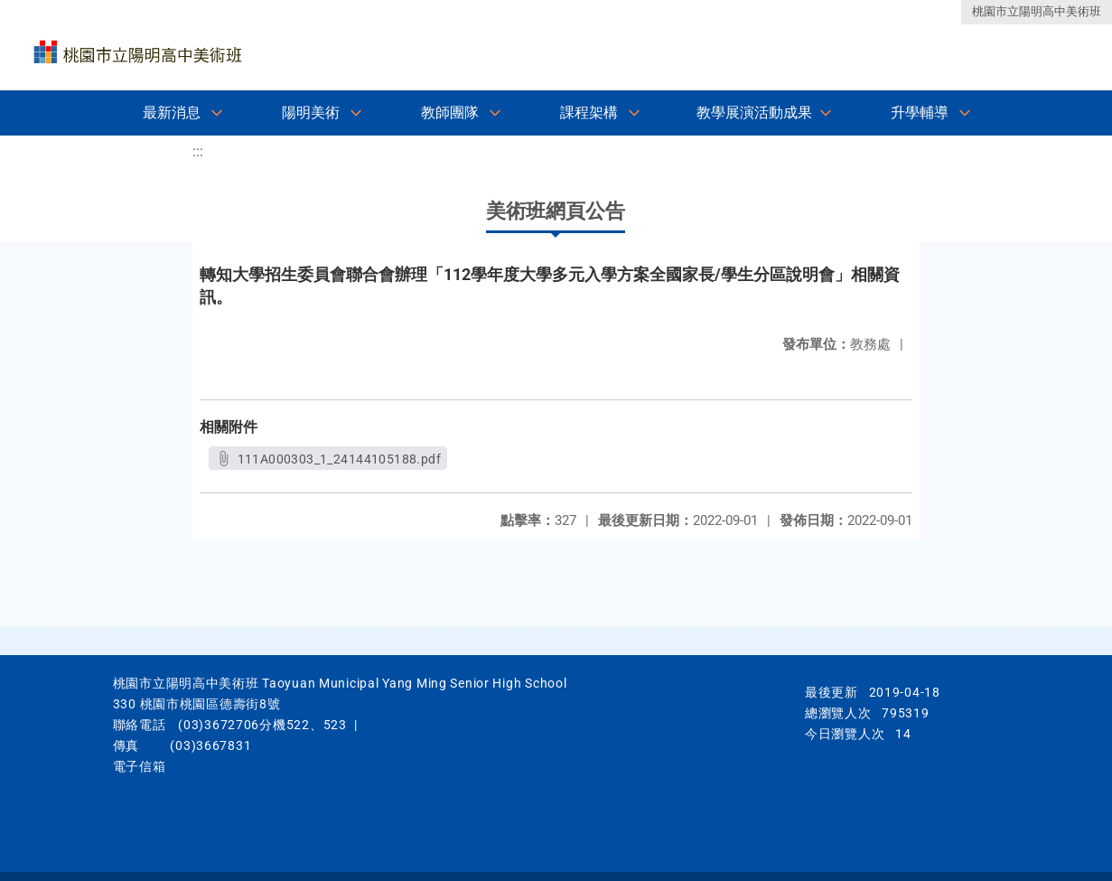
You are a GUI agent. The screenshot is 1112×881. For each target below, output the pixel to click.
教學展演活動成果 (754, 112)
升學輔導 (919, 112)
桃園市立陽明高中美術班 (1036, 11)
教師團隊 (450, 112)
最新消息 (172, 112)
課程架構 (589, 112)
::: (197, 151)
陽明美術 (311, 112)
